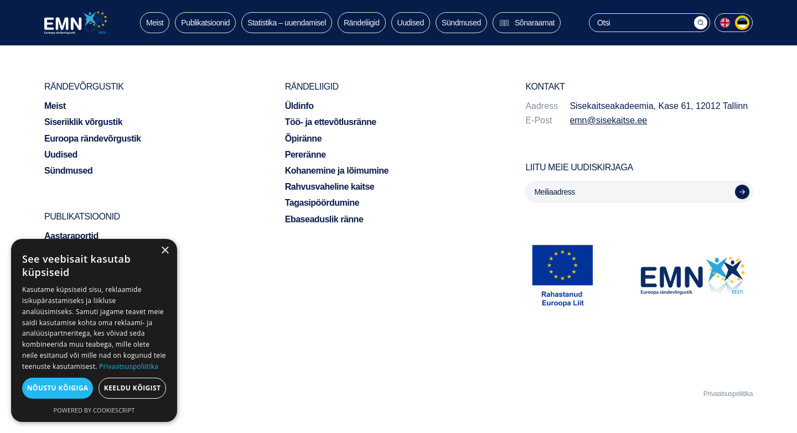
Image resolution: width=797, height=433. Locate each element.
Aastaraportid (71, 236)
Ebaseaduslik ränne (324, 219)
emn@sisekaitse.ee (608, 120)
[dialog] (94, 330)
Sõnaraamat (527, 22)
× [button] (165, 251)
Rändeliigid (362, 22)
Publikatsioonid (205, 22)
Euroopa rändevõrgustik (92, 138)
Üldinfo (299, 106)
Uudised (410, 22)
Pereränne (305, 154)
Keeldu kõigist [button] (132, 388)
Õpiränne (303, 138)
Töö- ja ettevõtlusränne (330, 122)
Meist (154, 22)
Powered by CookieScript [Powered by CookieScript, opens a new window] (94, 410)
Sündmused (461, 22)
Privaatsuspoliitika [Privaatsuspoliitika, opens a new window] (128, 366)
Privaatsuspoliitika (728, 394)
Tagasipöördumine (322, 202)
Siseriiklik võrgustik (83, 122)
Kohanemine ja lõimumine (337, 170)
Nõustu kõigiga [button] (58, 388)
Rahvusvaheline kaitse (330, 186)
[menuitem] (725, 22)
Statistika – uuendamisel (286, 22)
